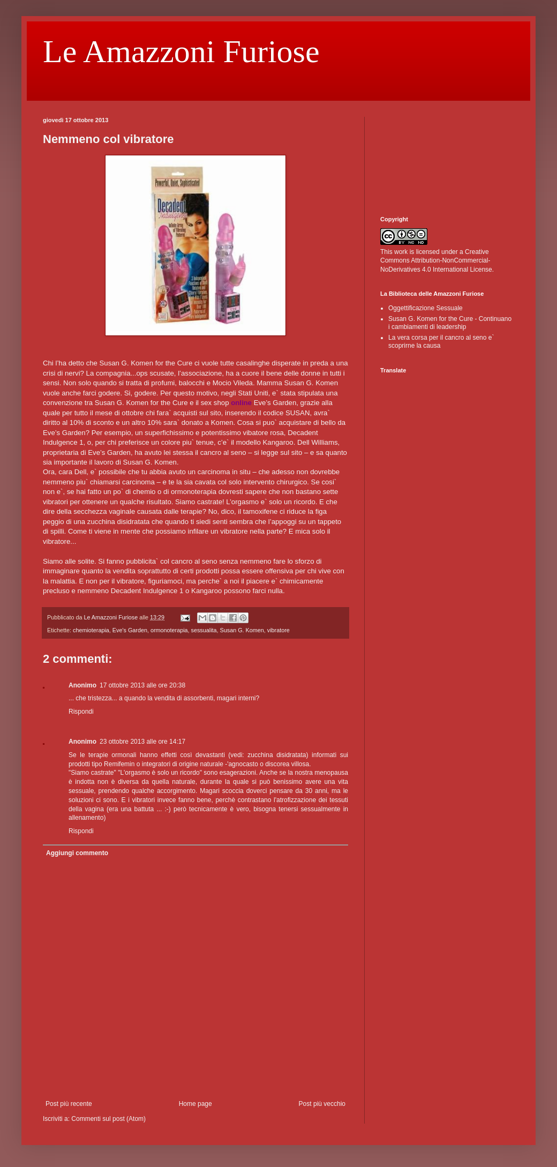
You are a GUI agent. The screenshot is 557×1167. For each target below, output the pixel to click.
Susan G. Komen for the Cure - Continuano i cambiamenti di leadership (449, 322)
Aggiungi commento (77, 853)
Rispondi (81, 711)
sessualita (204, 630)
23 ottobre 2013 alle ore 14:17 (142, 741)
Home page (195, 1104)
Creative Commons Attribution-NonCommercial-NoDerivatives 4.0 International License (436, 261)
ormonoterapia (169, 630)
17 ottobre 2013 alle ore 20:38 (142, 685)
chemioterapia (91, 630)
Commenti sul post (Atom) (108, 1119)
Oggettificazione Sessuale (425, 308)
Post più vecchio (322, 1104)
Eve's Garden (129, 630)
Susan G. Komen (242, 630)
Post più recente (69, 1104)
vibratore (278, 630)
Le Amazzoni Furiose (181, 51)
